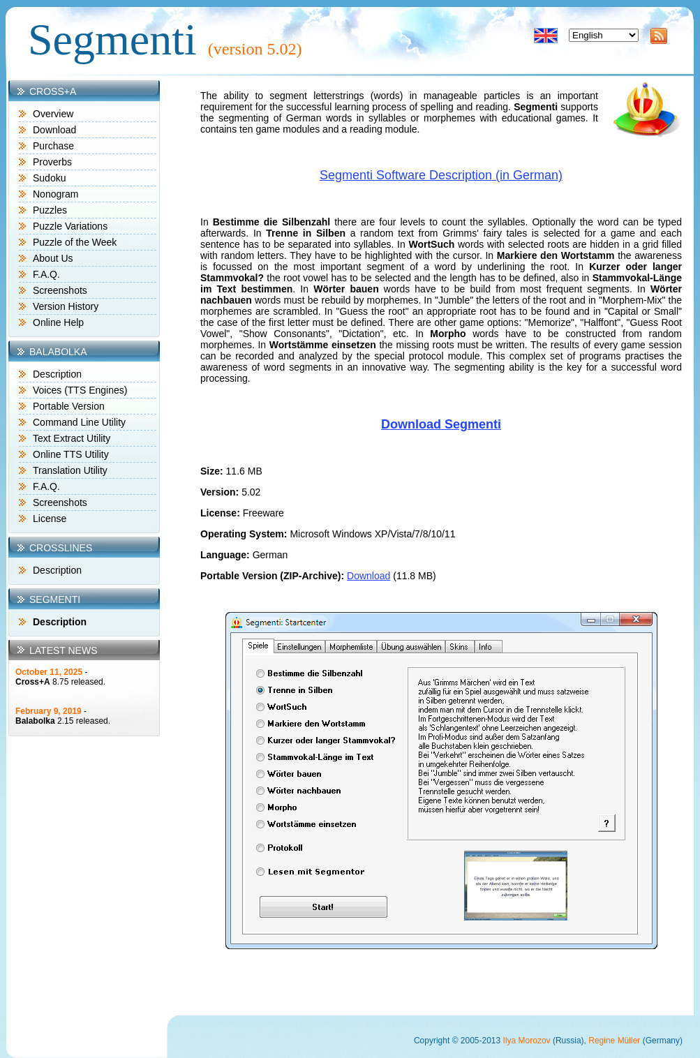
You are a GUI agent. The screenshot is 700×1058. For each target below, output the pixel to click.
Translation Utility (70, 470)
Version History (65, 306)
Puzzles (50, 210)
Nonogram (55, 194)
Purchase (53, 145)
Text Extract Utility (71, 438)
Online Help (58, 322)
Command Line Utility (79, 422)
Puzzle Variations (70, 226)
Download (54, 129)
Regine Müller (614, 1040)
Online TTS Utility (71, 454)
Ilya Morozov (527, 1040)
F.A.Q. (46, 274)
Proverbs (52, 161)
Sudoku (49, 178)
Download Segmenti (441, 424)
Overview (53, 113)
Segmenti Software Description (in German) (441, 175)
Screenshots (60, 290)
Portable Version (69, 406)
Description (57, 374)
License (49, 518)
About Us (53, 258)
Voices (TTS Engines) (80, 390)
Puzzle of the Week (75, 242)
